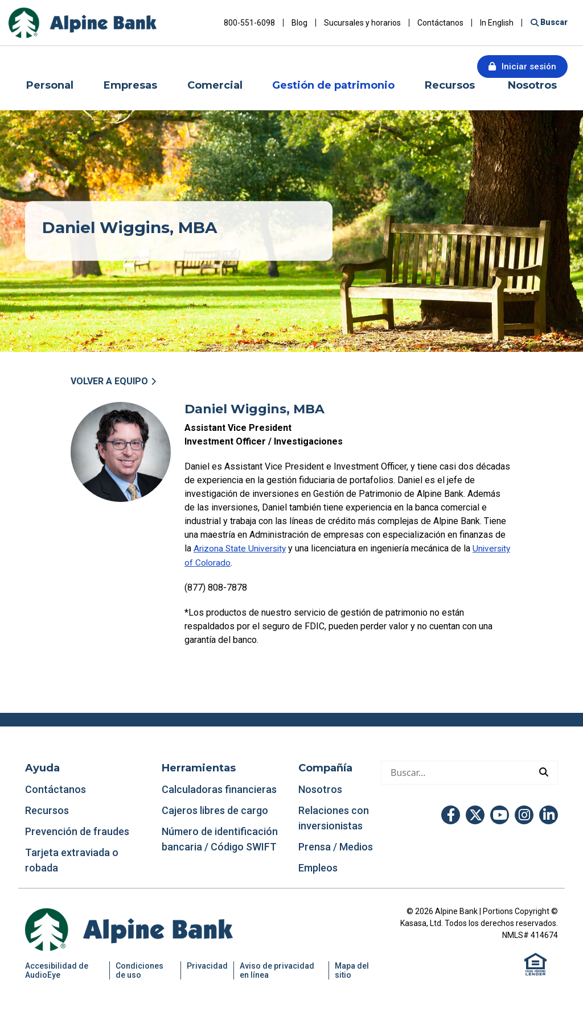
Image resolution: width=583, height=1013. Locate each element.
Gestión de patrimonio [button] (333, 85)
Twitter (475, 814)
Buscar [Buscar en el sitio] (553, 22)
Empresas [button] (130, 85)
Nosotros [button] (532, 85)
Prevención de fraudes (77, 831)
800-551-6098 (249, 22)
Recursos (48, 810)
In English (497, 22)
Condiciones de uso (139, 970)
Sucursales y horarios (362, 22)
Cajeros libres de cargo (215, 810)
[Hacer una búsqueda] (455, 772)
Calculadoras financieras (219, 789)
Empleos (318, 867)
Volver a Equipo (109, 381)
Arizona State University (241, 548)
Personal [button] (49, 85)
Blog (299, 22)
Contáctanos (440, 22)
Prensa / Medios (335, 846)
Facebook (450, 814)
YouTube (499, 814)
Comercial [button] (215, 85)
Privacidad (207, 965)
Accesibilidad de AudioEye (56, 970)
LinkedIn (548, 814)
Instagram (524, 814)
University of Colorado (228, 562)
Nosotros (320, 789)
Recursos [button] (451, 85)
